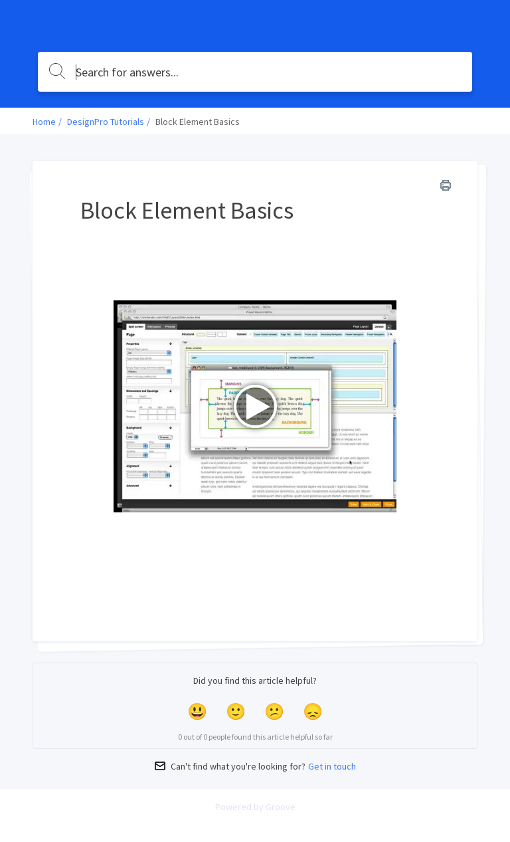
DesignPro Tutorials (105, 122)
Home (44, 122)
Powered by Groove (255, 807)
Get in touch (332, 766)
